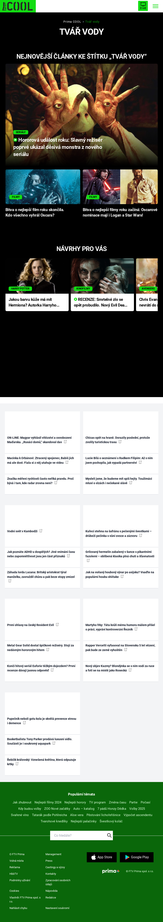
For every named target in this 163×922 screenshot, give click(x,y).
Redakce (50, 897)
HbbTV (13, 873)
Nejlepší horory (75, 802)
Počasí (145, 802)
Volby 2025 (137, 809)
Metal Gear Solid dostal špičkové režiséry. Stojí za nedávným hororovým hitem (40, 647)
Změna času (117, 802)
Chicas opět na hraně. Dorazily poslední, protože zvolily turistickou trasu (118, 440)
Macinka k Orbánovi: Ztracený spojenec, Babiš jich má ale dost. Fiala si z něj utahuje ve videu (40, 460)
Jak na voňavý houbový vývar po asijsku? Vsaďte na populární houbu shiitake (120, 574)
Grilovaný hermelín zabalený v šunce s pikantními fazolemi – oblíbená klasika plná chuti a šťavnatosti (120, 556)
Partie (133, 802)
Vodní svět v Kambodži (24, 531)
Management (53, 854)
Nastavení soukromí (57, 908)
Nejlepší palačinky (83, 821)
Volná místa (16, 860)
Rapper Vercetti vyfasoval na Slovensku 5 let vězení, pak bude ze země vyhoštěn (120, 647)
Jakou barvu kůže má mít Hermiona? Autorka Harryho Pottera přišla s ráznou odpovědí (32, 302)
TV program (97, 802)
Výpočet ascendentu (138, 815)
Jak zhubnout (22, 802)
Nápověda (51, 890)
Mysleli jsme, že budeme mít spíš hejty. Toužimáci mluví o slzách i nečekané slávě (119, 481)
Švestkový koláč (111, 821)
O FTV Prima (16, 854)
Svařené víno (20, 815)
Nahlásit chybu (18, 908)
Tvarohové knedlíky (54, 821)
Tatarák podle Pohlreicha (49, 815)
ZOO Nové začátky (57, 809)
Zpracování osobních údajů (57, 882)
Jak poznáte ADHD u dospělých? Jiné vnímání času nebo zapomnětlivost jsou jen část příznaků (41, 554)
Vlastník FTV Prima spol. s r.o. (25, 899)
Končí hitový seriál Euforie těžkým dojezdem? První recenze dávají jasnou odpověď (41, 668)
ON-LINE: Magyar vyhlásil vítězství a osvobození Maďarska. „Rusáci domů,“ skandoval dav (39, 440)
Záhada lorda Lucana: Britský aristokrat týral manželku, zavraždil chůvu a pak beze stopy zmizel (41, 576)
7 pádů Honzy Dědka (112, 809)
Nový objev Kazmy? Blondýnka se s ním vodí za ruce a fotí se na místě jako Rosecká (120, 668)
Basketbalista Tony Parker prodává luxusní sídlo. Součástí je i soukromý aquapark (39, 741)
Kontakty (50, 873)
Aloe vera (76, 815)
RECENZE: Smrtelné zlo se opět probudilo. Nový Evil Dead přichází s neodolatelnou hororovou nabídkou (100, 302)
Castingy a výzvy (55, 867)
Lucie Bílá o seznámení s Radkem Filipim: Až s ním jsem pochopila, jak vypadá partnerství (119, 460)
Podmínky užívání (19, 880)
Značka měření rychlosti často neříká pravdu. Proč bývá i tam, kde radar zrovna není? (40, 481)
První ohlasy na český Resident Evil (33, 625)
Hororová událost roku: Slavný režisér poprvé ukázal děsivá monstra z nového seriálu (57, 147)
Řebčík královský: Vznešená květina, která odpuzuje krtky (41, 762)
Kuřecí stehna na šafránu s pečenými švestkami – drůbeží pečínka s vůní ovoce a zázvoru (119, 533)
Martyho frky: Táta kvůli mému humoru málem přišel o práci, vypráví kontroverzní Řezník (120, 627)
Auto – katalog (83, 809)
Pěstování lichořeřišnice (103, 815)
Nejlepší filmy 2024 (48, 802)
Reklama (14, 867)
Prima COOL (72, 21)
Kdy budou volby (29, 809)
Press (48, 860)
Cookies (14, 890)
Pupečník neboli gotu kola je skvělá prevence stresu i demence (41, 721)
